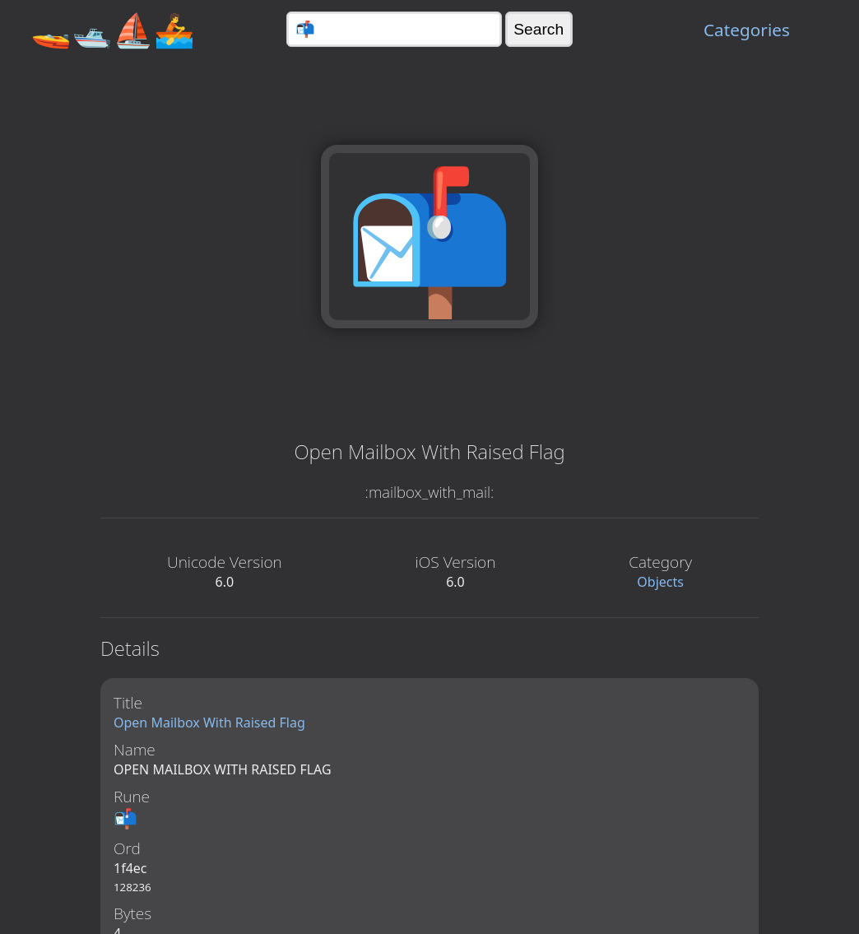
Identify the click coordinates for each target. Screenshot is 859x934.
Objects (660, 582)
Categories (746, 29)
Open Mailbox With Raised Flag (209, 722)
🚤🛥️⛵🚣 (112, 29)
